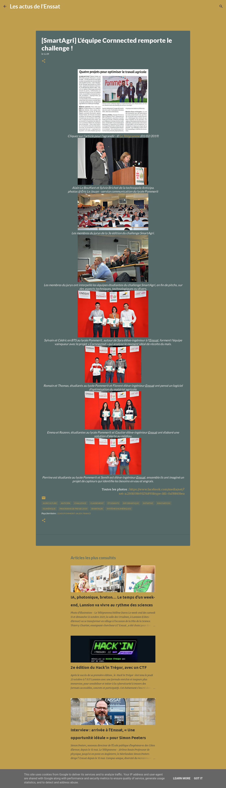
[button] (43, 61)
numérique (49, 508)
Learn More (181, 778)
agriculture (50, 503)
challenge (80, 503)
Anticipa (65, 503)
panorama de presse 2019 (73, 508)
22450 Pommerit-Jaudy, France (74, 513)
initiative (148, 503)
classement (97, 503)
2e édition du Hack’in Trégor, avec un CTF (109, 667)
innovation (163, 503)
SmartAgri (97, 508)
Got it (198, 778)
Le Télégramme (130, 136)
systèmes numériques (119, 508)
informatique (131, 503)
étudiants (113, 503)
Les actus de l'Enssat (35, 6)
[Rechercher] (65, 6)
